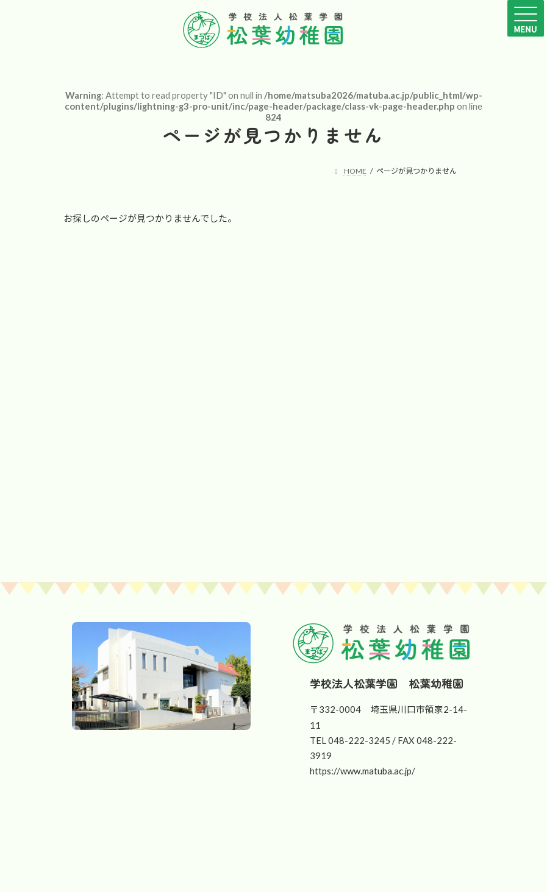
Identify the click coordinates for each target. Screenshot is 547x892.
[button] (193, 847)
